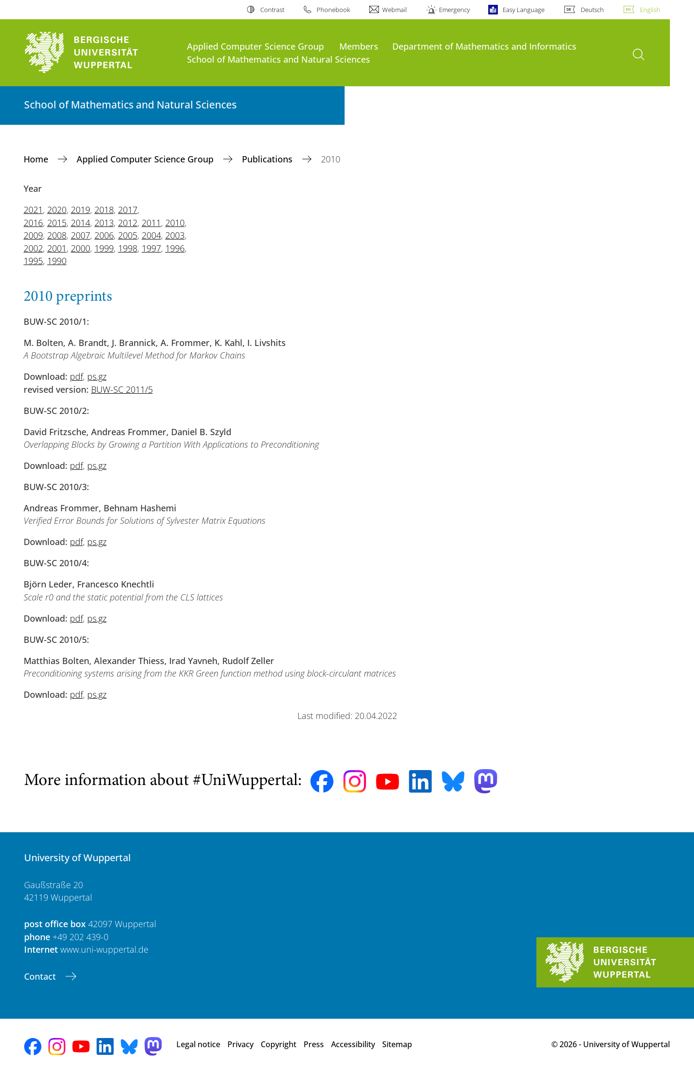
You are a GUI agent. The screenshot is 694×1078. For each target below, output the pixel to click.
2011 (151, 222)
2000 (80, 248)
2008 (57, 235)
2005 (127, 235)
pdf (76, 376)
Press (314, 1044)
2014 (80, 222)
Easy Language (524, 9)
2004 (151, 235)
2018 (104, 209)
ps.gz (97, 376)
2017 (127, 209)
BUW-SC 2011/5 (122, 389)
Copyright (278, 1044)
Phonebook (333, 9)
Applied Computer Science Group (255, 46)
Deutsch (592, 9)
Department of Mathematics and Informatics (484, 46)
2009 (33, 235)
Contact (41, 976)
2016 (33, 222)
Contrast (272, 9)
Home (37, 159)
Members (358, 46)
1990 (57, 260)
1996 (175, 248)
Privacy (240, 1044)
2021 (33, 209)
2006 (104, 235)
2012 (127, 222)
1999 (104, 248)
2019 (80, 209)
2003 (175, 235)
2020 (57, 209)
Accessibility (353, 1044)
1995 (33, 260)
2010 (175, 222)
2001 (57, 248)
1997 (151, 248)
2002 (33, 248)
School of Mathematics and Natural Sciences (278, 59)
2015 (57, 222)
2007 (80, 235)
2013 (104, 222)
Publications (268, 159)
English (650, 9)
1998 (127, 248)
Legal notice (198, 1044)
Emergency (454, 9)
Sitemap (397, 1044)
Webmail (394, 9)
